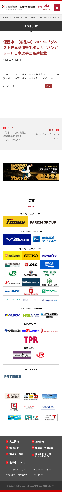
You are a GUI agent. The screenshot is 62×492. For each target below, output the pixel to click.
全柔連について (17, 462)
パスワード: (24, 85)
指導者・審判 (16, 454)
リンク (25, 469)
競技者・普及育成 (44, 447)
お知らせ (39, 441)
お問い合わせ (37, 474)
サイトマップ (12, 469)
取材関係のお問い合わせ (17, 474)
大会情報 (14, 441)
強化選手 (14, 447)
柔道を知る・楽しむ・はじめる (44, 455)
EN (40, 7)
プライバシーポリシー (41, 469)
